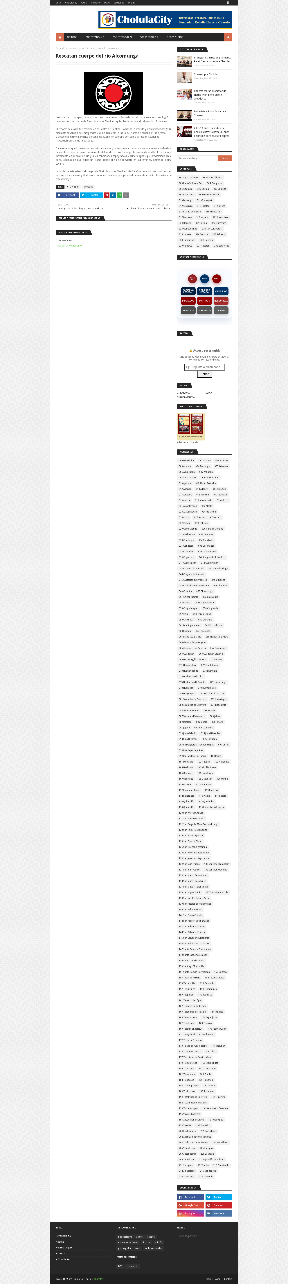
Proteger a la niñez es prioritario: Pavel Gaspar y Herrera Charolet (212, 59)
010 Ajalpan (73, 186)
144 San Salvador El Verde (192, 932)
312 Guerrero (186, 206)
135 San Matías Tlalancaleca (193, 887)
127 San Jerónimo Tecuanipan (194, 852)
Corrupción (205, 310)
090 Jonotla (217, 722)
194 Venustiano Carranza (215, 1108)
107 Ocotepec (186, 779)
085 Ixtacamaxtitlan (189, 710)
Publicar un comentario (69, 245)
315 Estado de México (190, 211)
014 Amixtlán (219, 489)
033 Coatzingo (186, 540)
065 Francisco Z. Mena (217, 636)
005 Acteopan (221, 466)
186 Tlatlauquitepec (189, 1085)
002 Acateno (221, 460)
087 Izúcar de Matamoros (192, 716)
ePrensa (131, 2)
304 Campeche (214, 183)
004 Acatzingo (202, 466)
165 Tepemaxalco (188, 1017)
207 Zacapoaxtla (187, 1154)
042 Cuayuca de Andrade (191, 568)
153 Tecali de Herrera (189, 977)
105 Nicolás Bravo (206, 767)
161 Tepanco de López (190, 1000)
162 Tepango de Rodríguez (192, 1006)
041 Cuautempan (187, 563)
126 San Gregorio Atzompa (193, 847)
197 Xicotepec (216, 1119)
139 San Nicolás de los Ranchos (195, 904)
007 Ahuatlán (206, 472)
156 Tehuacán (207, 983)
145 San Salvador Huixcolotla (194, 938)
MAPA (204, 279)
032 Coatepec (206, 534)
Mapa (107, 2)
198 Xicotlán (185, 1125)
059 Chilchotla (186, 619)
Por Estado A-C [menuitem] (95, 37)
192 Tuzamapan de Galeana (193, 1102)
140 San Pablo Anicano (190, 909)
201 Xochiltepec (209, 1131)
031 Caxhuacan (187, 534)
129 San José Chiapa (189, 864)
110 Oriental (185, 784)
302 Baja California (212, 177)
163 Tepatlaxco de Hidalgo (192, 1012)
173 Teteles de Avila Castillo (193, 1046)
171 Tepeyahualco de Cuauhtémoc (196, 1034)
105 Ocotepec (186, 773)
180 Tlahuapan (186, 1068)
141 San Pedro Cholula (190, 915)
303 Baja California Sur (190, 183)
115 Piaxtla (204, 796)
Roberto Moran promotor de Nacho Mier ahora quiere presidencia (210, 94)
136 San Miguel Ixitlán (190, 892)
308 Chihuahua (186, 194)
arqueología (64, 1236)
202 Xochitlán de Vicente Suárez (195, 1137)
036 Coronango (206, 546)
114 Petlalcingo (187, 796)
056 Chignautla (210, 608)
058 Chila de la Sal (202, 614)
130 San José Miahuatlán (216, 864)
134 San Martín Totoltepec (192, 881)
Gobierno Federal (188, 291)
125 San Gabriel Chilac (190, 841)
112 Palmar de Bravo (189, 790)
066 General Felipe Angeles (192, 642)
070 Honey (216, 659)
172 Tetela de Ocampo (190, 1040)
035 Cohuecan (186, 546)
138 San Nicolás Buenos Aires (194, 898)
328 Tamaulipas (187, 240)
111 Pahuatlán (203, 784)
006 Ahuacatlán (187, 472)
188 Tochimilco (187, 1091)
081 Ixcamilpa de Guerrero (192, 699)
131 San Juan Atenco (189, 869)
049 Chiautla (185, 591)
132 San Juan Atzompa (215, 869)
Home (209, 1279)
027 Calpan (184, 523)
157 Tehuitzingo (187, 989)
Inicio (59, 2)
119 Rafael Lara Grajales (211, 807)
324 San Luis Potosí (212, 228)
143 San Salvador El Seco (192, 926)
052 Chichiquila (210, 597)
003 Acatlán (185, 466)
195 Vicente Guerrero (189, 1114)
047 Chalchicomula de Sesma (194, 585)
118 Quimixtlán (186, 807)
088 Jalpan (215, 716)
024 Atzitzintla (208, 511)
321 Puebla (201, 223)
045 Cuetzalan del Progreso (193, 580)
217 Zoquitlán (206, 1176)
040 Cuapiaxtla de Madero (212, 557)
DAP (120, 1266)
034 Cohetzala (206, 540)
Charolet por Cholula (205, 74)
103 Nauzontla (222, 762)
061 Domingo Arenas (189, 625)
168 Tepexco (205, 1023)
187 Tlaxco (209, 1085)
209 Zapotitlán (186, 1159)
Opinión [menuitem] (72, 37)
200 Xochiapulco (187, 1131)
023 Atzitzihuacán (188, 511)
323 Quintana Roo (188, 228)
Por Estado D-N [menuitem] (122, 37)
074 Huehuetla (210, 671)
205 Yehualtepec (187, 1148)
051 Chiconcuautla (188, 597)
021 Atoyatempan (188, 506)
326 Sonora (202, 234)
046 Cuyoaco (218, 580)
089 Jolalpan (185, 722)
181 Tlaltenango (207, 1068)
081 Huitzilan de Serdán (212, 693)
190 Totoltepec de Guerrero (193, 1097)
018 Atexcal (184, 500)
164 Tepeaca (216, 1012)
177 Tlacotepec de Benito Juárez (195, 1057)
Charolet (98, 1279)
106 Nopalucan (205, 773)
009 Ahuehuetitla (209, 477)
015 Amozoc (185, 494)
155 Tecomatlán (187, 983)
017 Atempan (220, 494)
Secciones (119, 2)
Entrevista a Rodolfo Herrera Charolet (210, 113)
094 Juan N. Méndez (189, 739)
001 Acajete (204, 460)
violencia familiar (154, 1248)
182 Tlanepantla (187, 1074)
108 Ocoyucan (204, 779)
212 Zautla (203, 1165)
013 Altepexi (202, 489)
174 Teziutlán (218, 1046)
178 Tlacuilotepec (188, 1063)
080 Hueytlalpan (187, 693)
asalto (139, 1237)
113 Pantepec (211, 790)
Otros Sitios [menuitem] (175, 37)
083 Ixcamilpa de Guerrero (192, 705)
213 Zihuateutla (221, 1165)
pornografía (124, 1248)
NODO (216, 279)
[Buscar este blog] (197, 158)
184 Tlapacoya (186, 1080)
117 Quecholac (206, 801)
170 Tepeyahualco (217, 1029)
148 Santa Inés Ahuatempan (193, 955)
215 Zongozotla (208, 1171)
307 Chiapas (219, 189)
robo (138, 1248)
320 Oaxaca (185, 223)
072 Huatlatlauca (209, 665)
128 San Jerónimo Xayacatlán (194, 858)
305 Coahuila (185, 189)
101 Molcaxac (186, 762)
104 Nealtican (186, 767)
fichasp (146, 1242)
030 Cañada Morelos (212, 529)
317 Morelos (185, 217)
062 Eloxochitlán (213, 625)
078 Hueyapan (186, 688)
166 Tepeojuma (209, 1017)
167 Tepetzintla (186, 1023)
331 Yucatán (203, 246)
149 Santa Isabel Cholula (191, 960)
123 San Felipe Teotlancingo (193, 830)
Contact (228, 1279)
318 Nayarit (202, 217)
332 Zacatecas (221, 246)
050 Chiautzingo (204, 591)
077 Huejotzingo (218, 682)
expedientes (63, 1259)
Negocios (188, 310)
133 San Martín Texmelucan (193, 875)
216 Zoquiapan (186, 1176)
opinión (158, 1242)
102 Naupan (204, 762)
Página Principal (64, 48)
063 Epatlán (185, 631)
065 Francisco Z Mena (190, 636)
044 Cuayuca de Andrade (191, 574)
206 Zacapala (207, 1148)
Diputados (188, 301)
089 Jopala (201, 722)
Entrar (205, 374)
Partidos (204, 301)
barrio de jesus (65, 1247)
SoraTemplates (75, 1279)
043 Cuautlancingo (218, 568)
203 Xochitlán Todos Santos (193, 1142)
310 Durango (185, 200)
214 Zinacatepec (187, 1171)
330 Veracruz (185, 246)
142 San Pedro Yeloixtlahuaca (194, 921)
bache (60, 1241)
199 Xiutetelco (203, 1125)
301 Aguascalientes (188, 177)
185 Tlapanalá (206, 1080)
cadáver (151, 1237)
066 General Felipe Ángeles (192, 648)
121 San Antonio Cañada (191, 818)
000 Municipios (186, 460)
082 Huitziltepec (219, 699)
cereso (61, 1253)
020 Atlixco (222, 500)
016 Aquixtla (202, 494)
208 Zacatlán (207, 1154)
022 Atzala (206, 506)
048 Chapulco (220, 585)
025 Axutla (184, 517)
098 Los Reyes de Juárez (191, 750)
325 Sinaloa (185, 234)
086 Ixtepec (209, 710)
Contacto (96, 2)
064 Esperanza (202, 631)
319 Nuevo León (221, 217)
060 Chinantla (205, 619)
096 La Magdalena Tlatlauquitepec (196, 744)
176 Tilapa (211, 1051)
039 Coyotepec (186, 557)
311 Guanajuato (205, 200)
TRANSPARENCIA (186, 397)
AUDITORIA (183, 393)
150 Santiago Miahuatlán (191, 966)
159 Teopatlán (186, 994)
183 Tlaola (205, 1074)
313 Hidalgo (203, 206)
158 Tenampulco (208, 989)
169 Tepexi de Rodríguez (191, 1029)
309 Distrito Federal (209, 194)
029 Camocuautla (188, 529)
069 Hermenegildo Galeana (192, 659)
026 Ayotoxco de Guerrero (207, 517)
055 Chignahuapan (188, 608)
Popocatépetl (125, 1237)
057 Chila (183, 614)
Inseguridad (221, 301)
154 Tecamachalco (214, 977)
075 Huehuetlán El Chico (191, 676)
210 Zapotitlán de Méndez (211, 1159)
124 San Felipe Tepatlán (191, 835)
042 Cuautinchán (209, 563)
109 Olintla (222, 779)
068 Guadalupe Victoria (211, 654)
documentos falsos (128, 1242)
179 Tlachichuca (209, 1063)
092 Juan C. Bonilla (203, 727)
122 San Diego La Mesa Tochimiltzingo (198, 824)
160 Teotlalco (205, 994)
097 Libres (223, 744)
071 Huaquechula (188, 665)
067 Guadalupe (218, 648)
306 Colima (203, 189)
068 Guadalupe (186, 654)
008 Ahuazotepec (187, 477)
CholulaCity (71, 2)
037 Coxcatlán (186, 551)
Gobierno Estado (204, 291)
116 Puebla (220, 796)
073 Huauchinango (188, 671)
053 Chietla (184, 602)
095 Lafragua (210, 739)
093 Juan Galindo (187, 733)
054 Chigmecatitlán (205, 602)
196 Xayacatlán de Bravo (191, 1119)
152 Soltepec (220, 972)
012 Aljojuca (185, 489)
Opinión (221, 310)
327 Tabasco (219, 234)
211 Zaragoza (186, 1165)
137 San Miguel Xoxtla (217, 892)
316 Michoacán (213, 211)
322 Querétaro (218, 223)
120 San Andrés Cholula (191, 813)
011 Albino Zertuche (205, 483)
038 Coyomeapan (207, 551)
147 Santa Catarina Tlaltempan (195, 949)
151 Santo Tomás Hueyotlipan (194, 972)
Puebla (84, 2)
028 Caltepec (201, 523)
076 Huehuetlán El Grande (192, 682)
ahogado (79, 48)
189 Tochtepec (206, 1091)
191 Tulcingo (218, 1097)
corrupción (132, 1266)
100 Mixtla (216, 756)
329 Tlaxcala (206, 240)
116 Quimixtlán (186, 801)
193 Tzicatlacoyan (188, 1108)
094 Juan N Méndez (210, 733)
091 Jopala (184, 727)
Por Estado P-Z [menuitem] (149, 37)
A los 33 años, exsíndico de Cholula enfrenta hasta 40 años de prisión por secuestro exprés (211, 132)
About (218, 1279)
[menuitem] (60, 37)
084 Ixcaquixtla (218, 705)
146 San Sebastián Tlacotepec (194, 943)
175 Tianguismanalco (190, 1051)
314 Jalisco (219, 206)
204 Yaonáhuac (220, 1142)
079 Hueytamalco (207, 688)
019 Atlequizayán (203, 500)
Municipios (221, 291)
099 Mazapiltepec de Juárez (192, 756)
